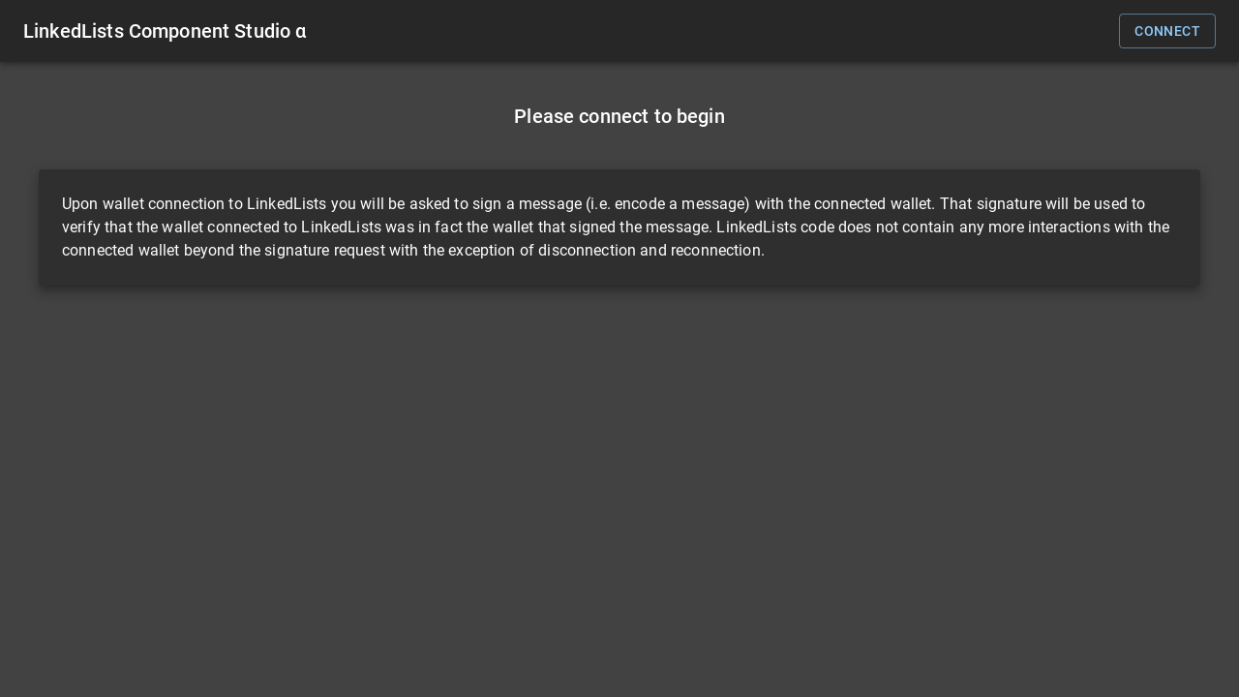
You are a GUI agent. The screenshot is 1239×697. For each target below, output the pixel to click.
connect (1167, 31)
